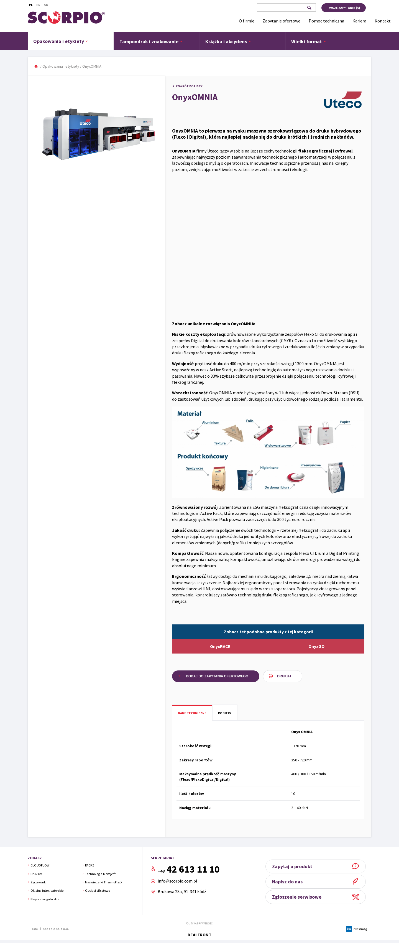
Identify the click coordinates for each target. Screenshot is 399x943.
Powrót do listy (189, 86)
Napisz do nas (289, 881)
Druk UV (36, 874)
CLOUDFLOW (39, 865)
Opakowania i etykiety (60, 41)
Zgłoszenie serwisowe (298, 897)
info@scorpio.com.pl (177, 881)
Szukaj (309, 8)
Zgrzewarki (38, 882)
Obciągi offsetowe (97, 890)
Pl (31, 5)
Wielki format (308, 41)
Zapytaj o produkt (294, 866)
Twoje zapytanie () (343, 8)
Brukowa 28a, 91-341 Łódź (182, 891)
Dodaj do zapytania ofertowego (217, 676)
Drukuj (284, 676)
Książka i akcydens (228, 41)
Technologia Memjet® (100, 874)
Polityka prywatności (199, 923)
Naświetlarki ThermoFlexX (103, 882)
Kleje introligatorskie (44, 899)
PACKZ (89, 865)
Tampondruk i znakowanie (151, 41)
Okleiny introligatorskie (46, 890)
